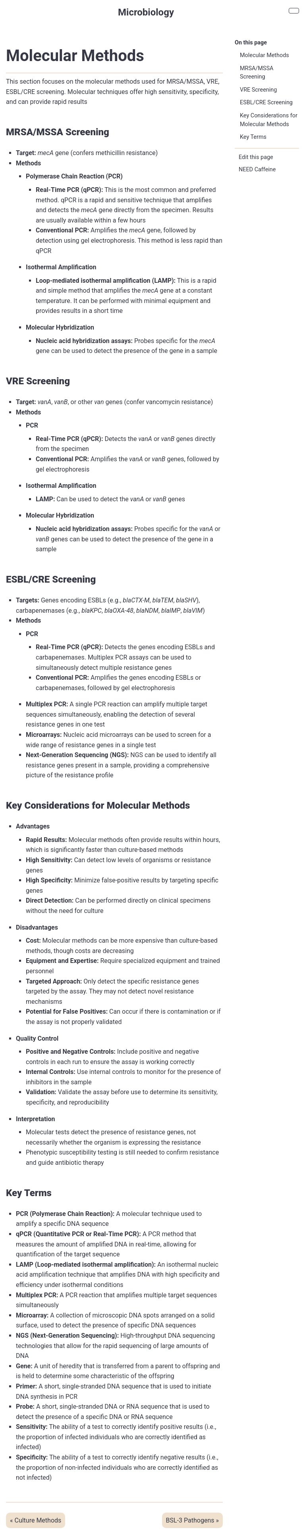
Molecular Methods (264, 55)
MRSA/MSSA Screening (256, 73)
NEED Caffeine (257, 169)
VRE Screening (258, 89)
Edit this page (256, 157)
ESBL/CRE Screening (266, 102)
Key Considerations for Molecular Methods (268, 120)
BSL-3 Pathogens (190, 1520)
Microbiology (146, 12)
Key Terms (253, 137)
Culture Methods (37, 1520)
